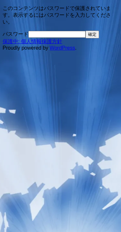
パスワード (15, 34)
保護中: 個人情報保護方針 (32, 41)
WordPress (62, 48)
